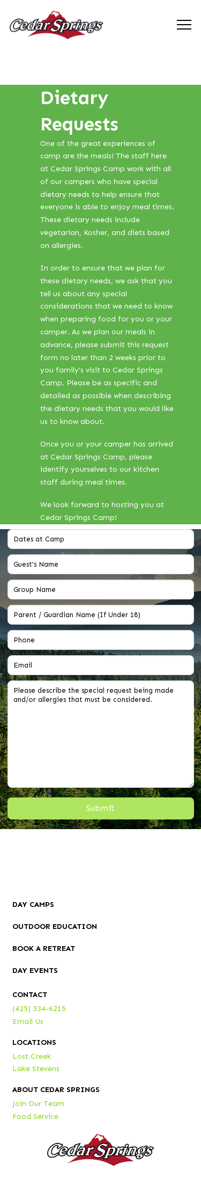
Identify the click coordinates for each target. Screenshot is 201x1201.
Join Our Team (38, 1103)
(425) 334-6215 (39, 1008)
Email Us (27, 1021)
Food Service (35, 1116)
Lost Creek (31, 1056)
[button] (184, 25)
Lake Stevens (35, 1068)
